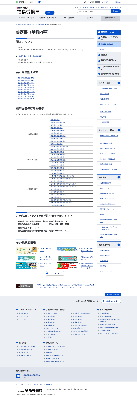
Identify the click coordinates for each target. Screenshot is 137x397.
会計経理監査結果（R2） (26, 89)
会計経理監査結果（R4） (26, 85)
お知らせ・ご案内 (109, 130)
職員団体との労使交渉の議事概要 (30, 56)
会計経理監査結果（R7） (26, 78)
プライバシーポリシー (34, 384)
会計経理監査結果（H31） (26, 92)
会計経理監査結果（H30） (26, 94)
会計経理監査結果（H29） (26, 96)
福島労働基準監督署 (57, 149)
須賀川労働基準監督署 (58, 160)
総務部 (102, 50)
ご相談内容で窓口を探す (27, 346)
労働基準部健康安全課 (58, 130)
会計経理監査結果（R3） (26, 87)
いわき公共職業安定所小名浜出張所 (62, 176)
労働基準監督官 (105, 250)
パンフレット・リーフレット (109, 105)
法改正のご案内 (51, 313)
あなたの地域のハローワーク (110, 68)
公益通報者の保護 (79, 334)
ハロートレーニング (53, 328)
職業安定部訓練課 (57, 144)
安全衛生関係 (50, 316)
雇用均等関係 (50, 325)
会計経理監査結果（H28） (26, 98)
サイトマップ (116, 7)
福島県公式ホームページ (108, 209)
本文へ (79, 7)
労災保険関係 (50, 319)
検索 (117, 11)
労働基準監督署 (105, 183)
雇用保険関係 (77, 319)
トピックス (23, 319)
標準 (97, 2)
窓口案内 (22, 342)
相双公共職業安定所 (57, 197)
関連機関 (109, 177)
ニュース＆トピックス (27, 309)
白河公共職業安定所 (57, 192)
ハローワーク (104, 188)
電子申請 (103, 117)
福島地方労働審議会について (110, 61)
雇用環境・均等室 (57, 125)
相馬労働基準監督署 (57, 165)
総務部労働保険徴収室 (58, 122)
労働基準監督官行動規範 (108, 169)
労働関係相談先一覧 (26, 349)
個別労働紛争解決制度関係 (109, 327)
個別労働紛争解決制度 (80, 331)
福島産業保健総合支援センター (109, 236)
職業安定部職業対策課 (58, 141)
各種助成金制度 (78, 328)
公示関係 (49, 337)
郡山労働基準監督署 (57, 152)
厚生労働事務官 (105, 256)
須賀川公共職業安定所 (58, 194)
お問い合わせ (89, 7)
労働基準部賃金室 (57, 133)
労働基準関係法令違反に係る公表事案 (110, 320)
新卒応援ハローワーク (107, 193)
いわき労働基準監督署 (58, 154)
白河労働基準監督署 (57, 162)
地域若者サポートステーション (109, 221)
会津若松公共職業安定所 (59, 181)
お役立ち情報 (109, 83)
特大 (107, 2)
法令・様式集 (104, 94)
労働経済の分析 (105, 330)
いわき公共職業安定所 (58, 173)
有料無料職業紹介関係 (53, 331)
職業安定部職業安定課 (58, 138)
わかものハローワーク (107, 199)
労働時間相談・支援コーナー (109, 137)
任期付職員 (104, 261)
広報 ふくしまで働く (107, 154)
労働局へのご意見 (111, 301)
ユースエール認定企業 (107, 159)
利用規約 (49, 384)
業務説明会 (104, 266)
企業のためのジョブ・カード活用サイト (109, 228)
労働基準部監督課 (57, 128)
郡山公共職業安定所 (57, 189)
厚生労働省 (118, 2)
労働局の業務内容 (107, 44)
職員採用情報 (109, 245)
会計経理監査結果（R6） (26, 80)
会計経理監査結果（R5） (26, 83)
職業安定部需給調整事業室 (59, 146)
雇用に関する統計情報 (107, 324)
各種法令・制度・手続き (55, 309)
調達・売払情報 (105, 112)
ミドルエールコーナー (107, 204)
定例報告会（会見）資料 (108, 88)
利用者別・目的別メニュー (28, 355)
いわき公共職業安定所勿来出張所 (62, 178)
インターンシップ (106, 271)
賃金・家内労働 (105, 316)
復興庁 (102, 214)
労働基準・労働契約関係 (81, 313)
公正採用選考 (104, 122)
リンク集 (21, 384)
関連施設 (104, 55)
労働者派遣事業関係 (80, 325)
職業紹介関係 (50, 322)
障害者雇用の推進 (106, 164)
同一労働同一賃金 (106, 143)
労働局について (108, 32)
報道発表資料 (23, 313)
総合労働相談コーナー (107, 148)
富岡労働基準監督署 (57, 168)
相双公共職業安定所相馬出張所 (61, 200)
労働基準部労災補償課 (58, 136)
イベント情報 (23, 316)
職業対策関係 (77, 322)
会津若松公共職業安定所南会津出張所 (63, 184)
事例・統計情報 (106, 309)
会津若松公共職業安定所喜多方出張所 (63, 186)
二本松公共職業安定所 (58, 205)
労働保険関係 (104, 99)
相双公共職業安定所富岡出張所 (61, 202)
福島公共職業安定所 (57, 170)
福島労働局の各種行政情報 (110, 74)
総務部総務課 (55, 120)
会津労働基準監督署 (57, 157)
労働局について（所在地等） (109, 38)
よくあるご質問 (103, 7)
